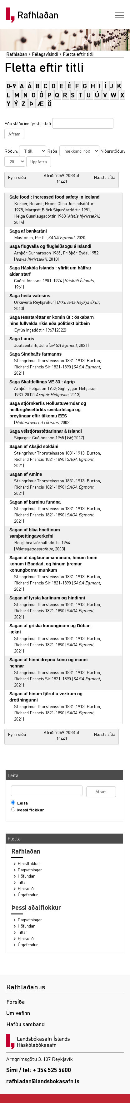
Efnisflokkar (29, 863)
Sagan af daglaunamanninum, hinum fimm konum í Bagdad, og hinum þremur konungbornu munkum (53, 564)
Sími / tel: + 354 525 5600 (38, 1069)
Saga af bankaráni (28, 231)
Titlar (23, 882)
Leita (21, 802)
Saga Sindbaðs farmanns (35, 354)
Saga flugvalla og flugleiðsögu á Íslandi (50, 246)
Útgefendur (28, 894)
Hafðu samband (25, 1023)
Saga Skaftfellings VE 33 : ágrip (42, 381)
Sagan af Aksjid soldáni (33, 446)
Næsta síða (104, 177)
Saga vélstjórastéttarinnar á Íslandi (45, 431)
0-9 (11, 85)
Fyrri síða (17, 177)
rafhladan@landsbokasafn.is (42, 1081)
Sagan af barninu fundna (35, 502)
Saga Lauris (21, 338)
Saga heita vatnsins (29, 295)
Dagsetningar (30, 869)
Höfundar (26, 876)
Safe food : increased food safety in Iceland (54, 197)
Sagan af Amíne (25, 474)
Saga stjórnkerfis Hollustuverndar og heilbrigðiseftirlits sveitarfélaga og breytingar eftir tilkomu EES (47, 409)
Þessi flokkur (29, 809)
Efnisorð (26, 888)
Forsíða (15, 1001)
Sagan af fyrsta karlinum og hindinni (47, 597)
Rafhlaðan (37, 15)
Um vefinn (18, 1012)
